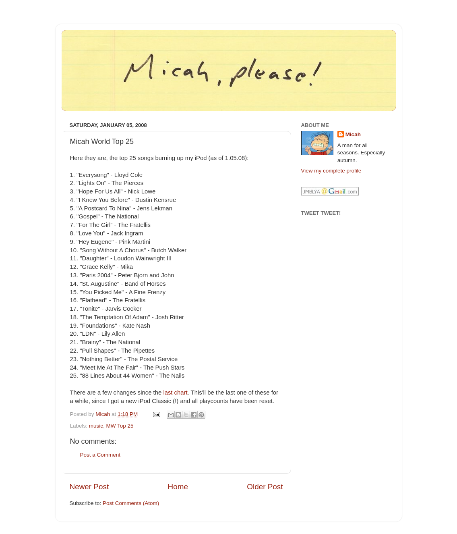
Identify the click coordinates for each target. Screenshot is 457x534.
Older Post (265, 486)
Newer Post (89, 486)
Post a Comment (100, 455)
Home (178, 486)
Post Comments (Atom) (131, 503)
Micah (353, 134)
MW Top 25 (120, 426)
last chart (175, 392)
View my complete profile (331, 171)
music (96, 426)
